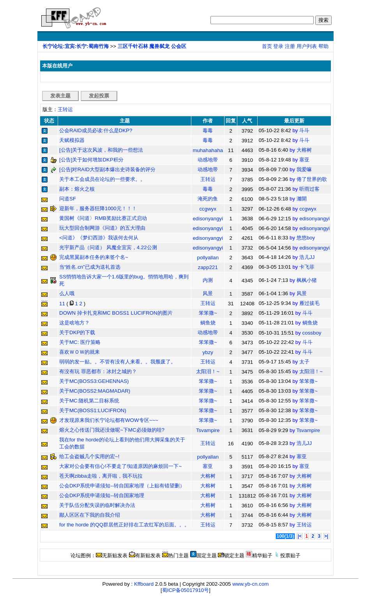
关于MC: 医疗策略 (80, 342)
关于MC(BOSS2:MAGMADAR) (94, 391)
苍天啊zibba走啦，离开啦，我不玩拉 (101, 476)
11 (62, 303)
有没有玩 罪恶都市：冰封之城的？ (98, 371)
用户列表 (307, 46)
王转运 (65, 109)
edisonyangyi (208, 218)
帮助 (323, 46)
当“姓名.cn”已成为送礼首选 (89, 267)
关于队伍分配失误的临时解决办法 (97, 505)
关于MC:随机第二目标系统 (89, 401)
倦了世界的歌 (312, 179)
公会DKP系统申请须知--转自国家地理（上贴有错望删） (122, 486)
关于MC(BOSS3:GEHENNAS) (94, 381)
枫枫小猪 (307, 280)
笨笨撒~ (208, 313)
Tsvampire (208, 430)
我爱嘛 (304, 169)
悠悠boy (306, 238)
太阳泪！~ (207, 371)
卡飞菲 (306, 267)
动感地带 (208, 160)
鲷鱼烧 (208, 323)
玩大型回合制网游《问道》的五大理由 (102, 228)
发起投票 (99, 96)
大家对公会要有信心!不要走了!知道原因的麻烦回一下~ (120, 466)
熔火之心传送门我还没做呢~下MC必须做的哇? (111, 430)
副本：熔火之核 (77, 189)
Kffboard (144, 584)
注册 (290, 46)
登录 (278, 46)
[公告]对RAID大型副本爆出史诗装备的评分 (107, 169)
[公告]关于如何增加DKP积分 (91, 160)
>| (326, 536)
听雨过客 (309, 189)
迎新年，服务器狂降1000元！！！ (98, 208)
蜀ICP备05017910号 (185, 590)
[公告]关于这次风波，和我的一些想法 (101, 150)
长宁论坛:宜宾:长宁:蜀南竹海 (75, 46)
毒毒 (208, 130)
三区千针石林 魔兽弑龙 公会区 (152, 46)
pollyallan (208, 257)
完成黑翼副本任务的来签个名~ (93, 257)
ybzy (208, 352)
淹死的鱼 (208, 199)
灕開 (302, 199)
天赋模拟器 (72, 140)
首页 (267, 46)
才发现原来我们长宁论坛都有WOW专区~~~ (108, 420)
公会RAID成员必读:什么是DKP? (95, 130)
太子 (304, 362)
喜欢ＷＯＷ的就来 (79, 352)
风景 (208, 293)
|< (300, 536)
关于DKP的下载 (77, 332)
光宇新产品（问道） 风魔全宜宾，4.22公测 (108, 247)
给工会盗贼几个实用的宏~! (89, 456)
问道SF (67, 199)
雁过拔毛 (309, 303)
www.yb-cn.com (250, 584)
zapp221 (208, 267)
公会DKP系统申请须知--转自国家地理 (101, 495)
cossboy (312, 333)
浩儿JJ (306, 257)
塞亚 (304, 160)
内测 (208, 280)
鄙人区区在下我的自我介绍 (89, 515)
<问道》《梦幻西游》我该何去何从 (98, 238)
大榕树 (304, 150)
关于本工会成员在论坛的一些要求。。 (102, 179)
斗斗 (304, 130)
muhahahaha (208, 150)
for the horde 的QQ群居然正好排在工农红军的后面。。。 (124, 525)
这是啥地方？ (74, 323)
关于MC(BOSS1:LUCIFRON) (92, 410)
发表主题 (60, 96)
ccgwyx (207, 209)
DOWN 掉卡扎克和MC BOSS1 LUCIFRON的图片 (116, 313)
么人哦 (66, 293)
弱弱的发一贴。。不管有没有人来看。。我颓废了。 (117, 362)
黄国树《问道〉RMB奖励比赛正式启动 (103, 218)
